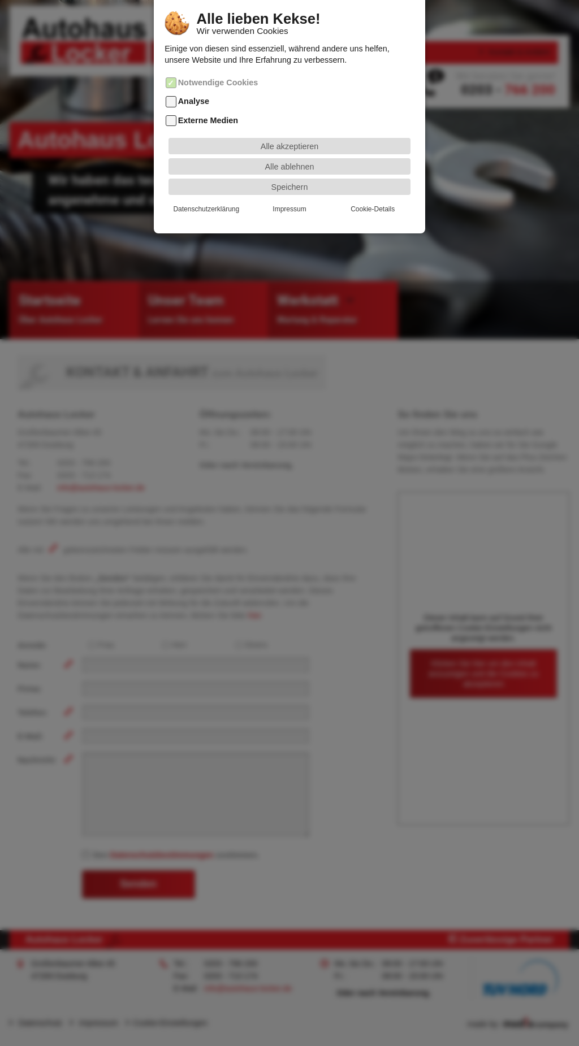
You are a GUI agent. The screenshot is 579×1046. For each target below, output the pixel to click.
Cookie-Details (373, 192)
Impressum (289, 192)
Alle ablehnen (289, 149)
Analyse (193, 84)
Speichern (289, 170)
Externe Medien (208, 103)
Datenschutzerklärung (206, 192)
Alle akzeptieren (289, 129)
